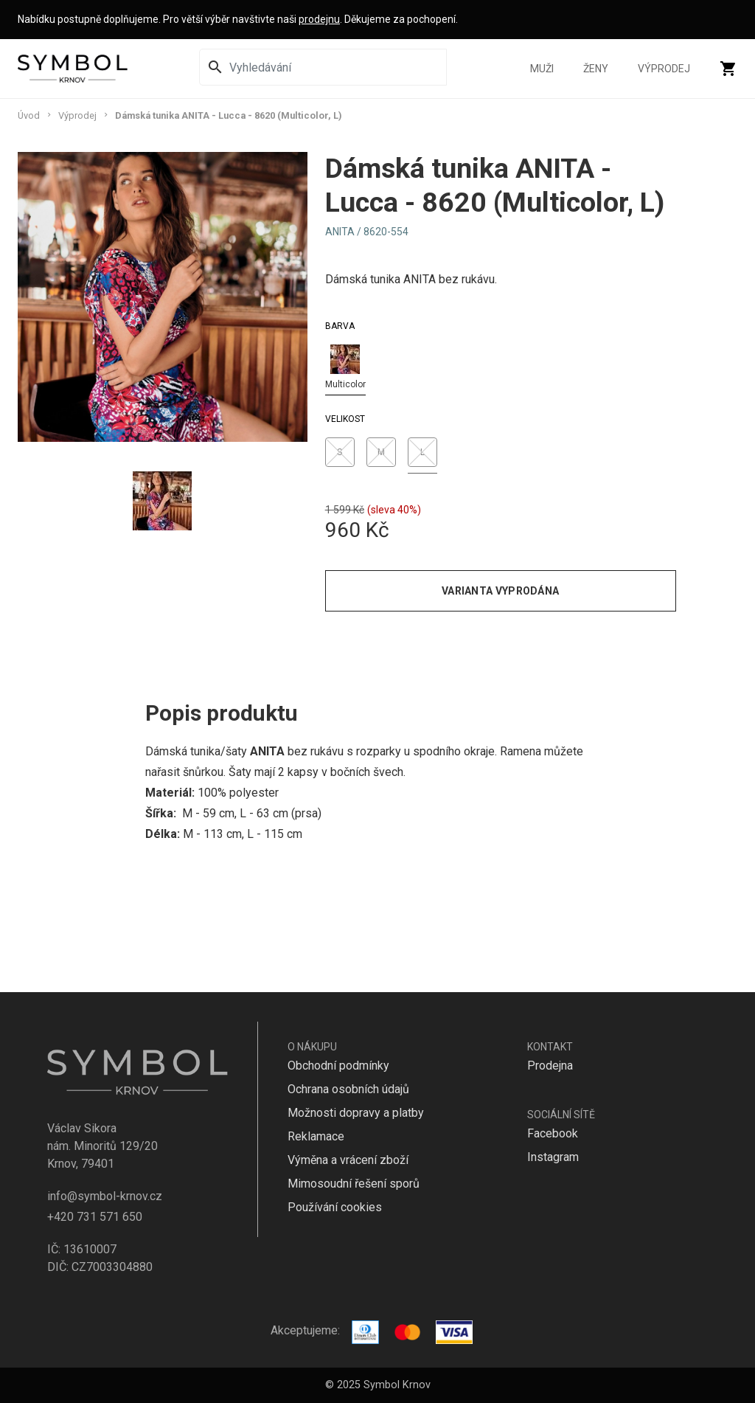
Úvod (29, 115)
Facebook (552, 1133)
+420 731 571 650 (94, 1217)
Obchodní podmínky (338, 1066)
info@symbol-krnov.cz (104, 1196)
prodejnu (319, 19)
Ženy (595, 69)
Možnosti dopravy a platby (356, 1113)
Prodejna (550, 1066)
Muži (542, 69)
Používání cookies (335, 1207)
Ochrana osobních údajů (348, 1089)
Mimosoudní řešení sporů (354, 1184)
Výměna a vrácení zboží (348, 1160)
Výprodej (664, 69)
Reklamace (316, 1136)
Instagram (553, 1157)
